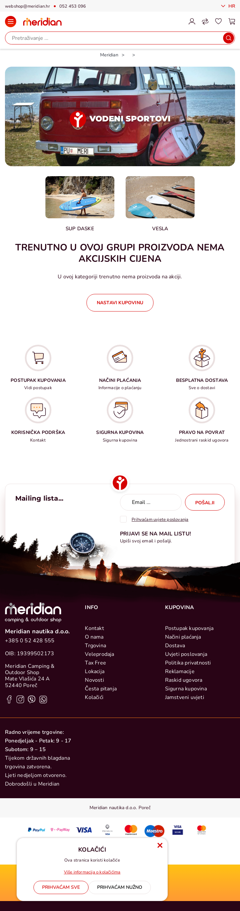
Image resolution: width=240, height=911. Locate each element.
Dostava (175, 645)
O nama (94, 637)
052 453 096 (72, 6)
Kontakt (94, 628)
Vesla (160, 228)
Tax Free (95, 662)
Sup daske (80, 228)
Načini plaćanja (183, 637)
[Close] (61, 887)
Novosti (94, 680)
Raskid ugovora (184, 680)
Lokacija (94, 671)
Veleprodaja (99, 654)
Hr (231, 6)
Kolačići (94, 697)
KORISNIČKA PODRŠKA (38, 432)
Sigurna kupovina (186, 688)
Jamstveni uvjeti (184, 697)
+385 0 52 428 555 (29, 640)
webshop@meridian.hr (27, 6)
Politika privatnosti (188, 662)
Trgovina (95, 645)
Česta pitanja (101, 688)
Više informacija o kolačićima (92, 872)
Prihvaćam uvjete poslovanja (160, 520)
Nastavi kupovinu (120, 303)
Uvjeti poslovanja (186, 654)
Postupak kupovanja (189, 628)
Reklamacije (180, 671)
